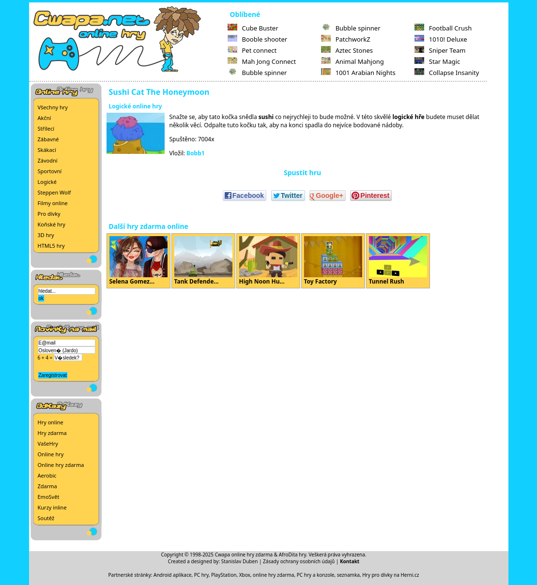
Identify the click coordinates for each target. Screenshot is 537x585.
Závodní (48, 160)
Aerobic (47, 475)
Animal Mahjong (352, 61)
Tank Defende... (203, 260)
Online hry (51, 454)
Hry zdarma (52, 432)
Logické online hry (135, 106)
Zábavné (48, 139)
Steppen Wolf (54, 192)
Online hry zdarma (61, 464)
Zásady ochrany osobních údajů (299, 561)
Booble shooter (258, 39)
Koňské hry (51, 224)
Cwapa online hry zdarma (244, 554)
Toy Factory (333, 260)
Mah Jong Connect (262, 61)
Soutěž (46, 518)
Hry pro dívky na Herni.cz (390, 574)
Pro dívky (49, 213)
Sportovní (50, 171)
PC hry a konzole (316, 574)
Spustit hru (302, 172)
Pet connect (252, 50)
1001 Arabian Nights (358, 72)
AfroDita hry (293, 554)
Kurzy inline (52, 507)
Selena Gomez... (138, 260)
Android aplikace (172, 574)
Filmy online (53, 203)
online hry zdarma (273, 574)
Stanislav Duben (239, 561)
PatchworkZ (345, 39)
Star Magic (437, 61)
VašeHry (48, 443)
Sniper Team (440, 50)
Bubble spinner (257, 72)
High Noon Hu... (268, 260)
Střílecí (46, 128)
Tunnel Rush (398, 260)
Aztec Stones (347, 50)
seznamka (348, 574)
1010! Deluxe (440, 39)
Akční (44, 117)
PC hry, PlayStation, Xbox (222, 574)
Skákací (47, 149)
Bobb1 (195, 153)
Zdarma (47, 486)
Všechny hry (53, 107)
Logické (47, 181)
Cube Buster (253, 28)
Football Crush (443, 28)
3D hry (46, 235)
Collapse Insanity (446, 72)
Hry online (50, 422)
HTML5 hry (51, 245)
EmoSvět (49, 496)
